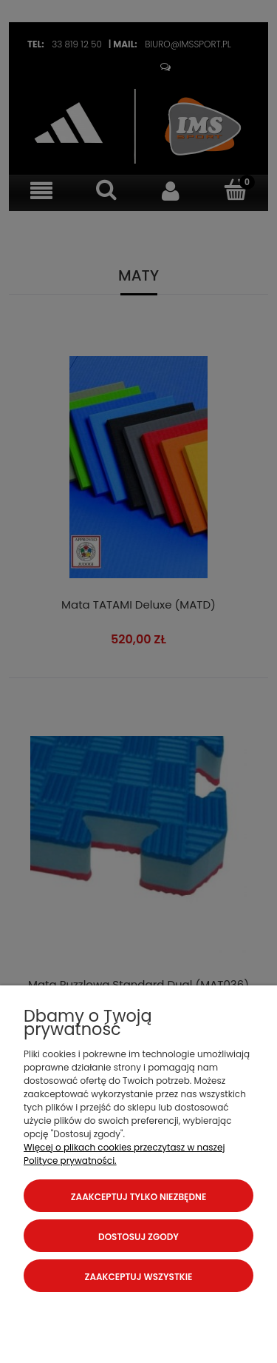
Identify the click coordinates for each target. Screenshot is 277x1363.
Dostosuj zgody (138, 1236)
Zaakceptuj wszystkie (139, 1276)
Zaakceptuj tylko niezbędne (139, 1196)
